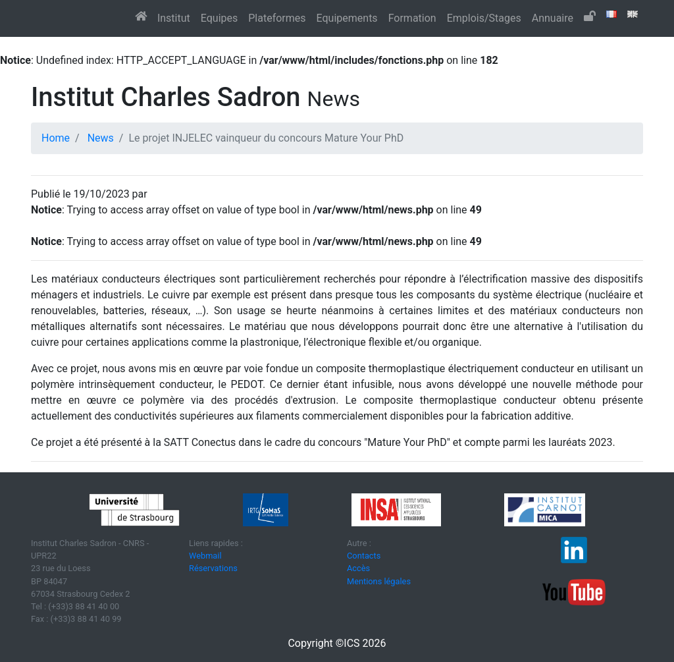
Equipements (347, 18)
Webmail (205, 556)
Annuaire (552, 18)
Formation (412, 18)
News (101, 138)
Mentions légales (379, 581)
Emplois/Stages (484, 18)
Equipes (219, 18)
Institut (173, 18)
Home (55, 138)
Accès (358, 568)
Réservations (213, 568)
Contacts (363, 556)
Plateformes (276, 18)
